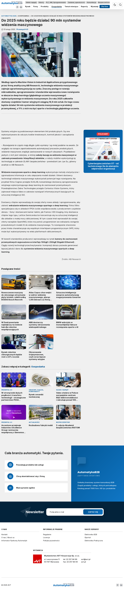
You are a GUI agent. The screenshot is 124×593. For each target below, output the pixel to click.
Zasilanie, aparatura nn (76, 2)
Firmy (35, 7)
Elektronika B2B (91, 534)
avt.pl (83, 562)
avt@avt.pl (85, 559)
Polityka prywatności (51, 540)
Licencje (46, 537)
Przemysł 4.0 (22, 29)
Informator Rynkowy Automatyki (14, 540)
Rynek (27, 7)
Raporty (84, 7)
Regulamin (47, 534)
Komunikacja (91, 2)
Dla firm (104, 7)
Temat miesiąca (71, 7)
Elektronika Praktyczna (94, 540)
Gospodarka (56, 7)
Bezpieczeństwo (104, 2)
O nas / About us (7, 537)
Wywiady (94, 7)
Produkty (45, 7)
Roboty (41, 2)
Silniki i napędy (31, 2)
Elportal (88, 537)
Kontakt (4, 534)
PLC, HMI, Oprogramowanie (56, 2)
